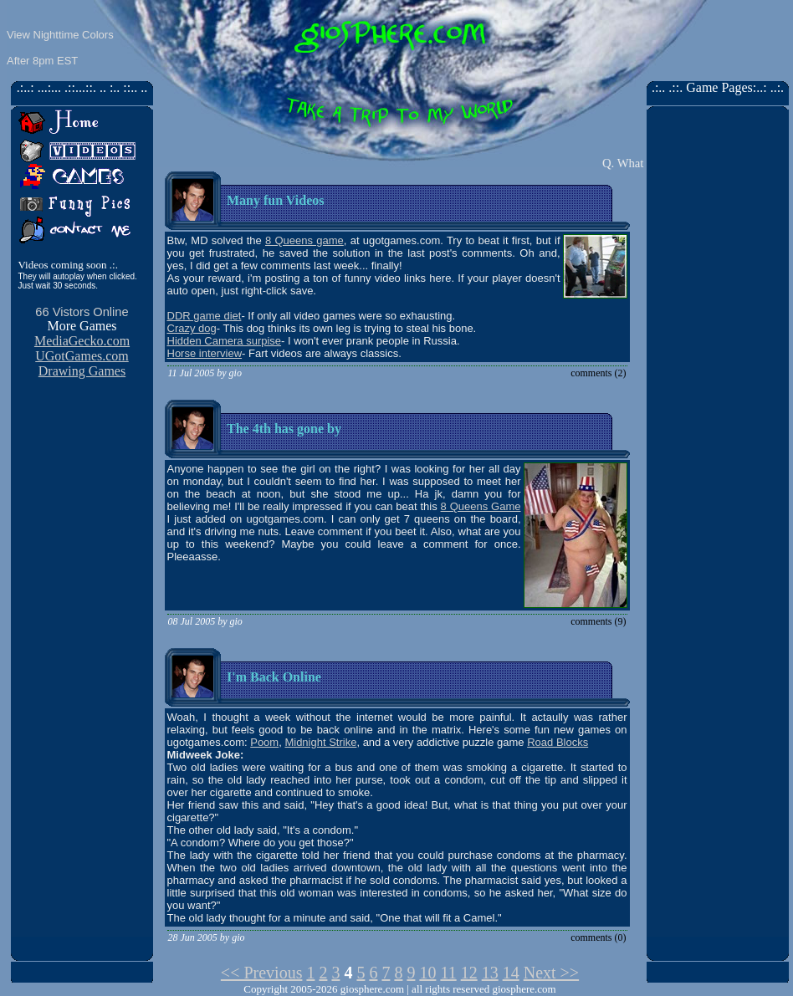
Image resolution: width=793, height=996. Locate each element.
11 (448, 972)
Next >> (551, 972)
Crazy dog (192, 328)
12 (469, 972)
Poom (264, 742)
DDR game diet (204, 315)
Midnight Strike (320, 742)
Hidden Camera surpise (224, 341)
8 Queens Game (481, 506)
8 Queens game (304, 240)
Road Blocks (557, 742)
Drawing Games (81, 371)
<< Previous (262, 972)
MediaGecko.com (82, 341)
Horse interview (205, 353)
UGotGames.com (82, 356)
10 (427, 972)
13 (490, 972)
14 (511, 972)
